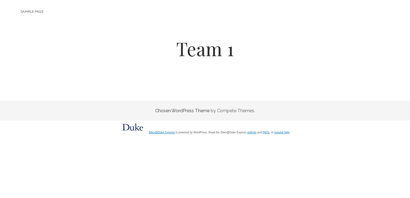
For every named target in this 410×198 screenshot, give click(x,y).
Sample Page (32, 11)
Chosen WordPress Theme (182, 110)
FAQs (266, 132)
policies (251, 132)
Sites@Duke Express (162, 132)
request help (282, 132)
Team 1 (205, 48)
